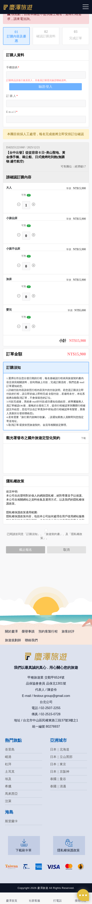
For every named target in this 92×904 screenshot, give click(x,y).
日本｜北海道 (59, 749)
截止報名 (25, 549)
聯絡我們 (31, 640)
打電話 (57, 900)
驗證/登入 (45, 86)
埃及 (8, 779)
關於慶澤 (11, 631)
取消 (66, 549)
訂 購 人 (11, 95)
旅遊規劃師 (13, 640)
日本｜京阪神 (59, 771)
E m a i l (11, 111)
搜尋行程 (80, 900)
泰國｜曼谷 (58, 779)
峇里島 (10, 749)
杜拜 (8, 764)
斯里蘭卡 (11, 821)
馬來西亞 (11, 793)
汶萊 (8, 801)
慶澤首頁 (11, 900)
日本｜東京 (58, 764)
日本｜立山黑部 (61, 756)
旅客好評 (68, 631)
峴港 (8, 756)
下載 (82, 438)
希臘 (8, 786)
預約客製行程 (48, 631)
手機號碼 (11, 67)
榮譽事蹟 (28, 631)
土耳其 (10, 771)
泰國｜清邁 (58, 786)
